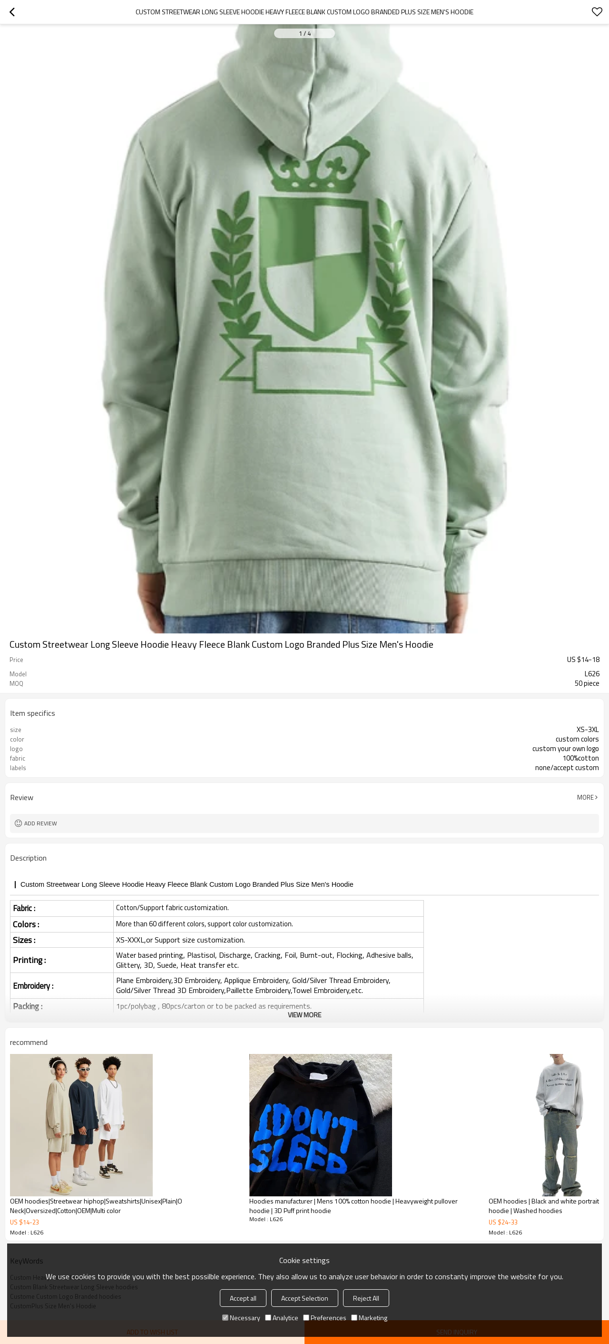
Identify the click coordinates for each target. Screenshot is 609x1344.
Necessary (241, 1318)
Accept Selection (304, 1298)
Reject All (366, 1298)
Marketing (369, 1318)
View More (304, 1015)
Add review (40, 823)
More (585, 797)
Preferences (324, 1318)
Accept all (243, 1298)
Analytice (281, 1318)
